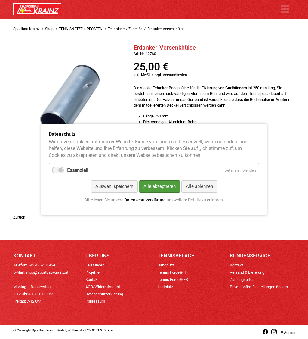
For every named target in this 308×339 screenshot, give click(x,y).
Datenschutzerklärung (104, 294)
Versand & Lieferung (247, 272)
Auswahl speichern (114, 186)
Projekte (92, 272)
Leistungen (94, 265)
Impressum (95, 301)
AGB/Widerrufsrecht (102, 287)
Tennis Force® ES (173, 279)
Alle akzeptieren (159, 186)
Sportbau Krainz (26, 29)
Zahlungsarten (242, 279)
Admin (287, 332)
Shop (49, 29)
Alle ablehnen (199, 186)
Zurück (19, 217)
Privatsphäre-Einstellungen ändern (259, 287)
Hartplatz (165, 287)
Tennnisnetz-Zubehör (125, 29)
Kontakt (92, 279)
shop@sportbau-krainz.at (47, 272)
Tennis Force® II (172, 272)
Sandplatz (166, 265)
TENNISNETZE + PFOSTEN (81, 29)
